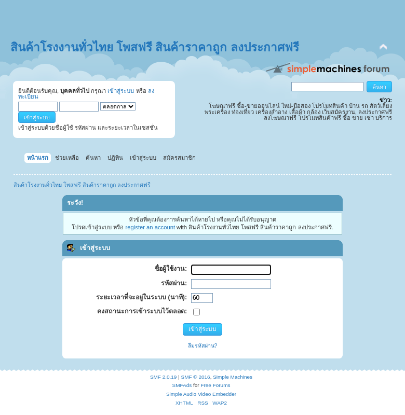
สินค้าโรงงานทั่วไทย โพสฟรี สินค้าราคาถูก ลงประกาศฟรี (154, 47)
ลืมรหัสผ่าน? (203, 345)
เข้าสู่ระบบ (120, 91)
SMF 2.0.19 (163, 377)
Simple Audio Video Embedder (201, 394)
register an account (150, 227)
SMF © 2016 (195, 377)
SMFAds (182, 385)
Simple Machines (232, 377)
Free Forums (215, 385)
